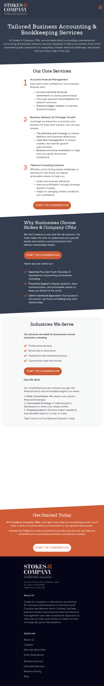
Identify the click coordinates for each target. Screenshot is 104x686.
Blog (26, 676)
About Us (29, 640)
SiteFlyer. (40, 588)
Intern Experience (34, 655)
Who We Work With (34, 650)
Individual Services (34, 666)
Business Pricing (32, 671)
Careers (28, 645)
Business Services (33, 661)
